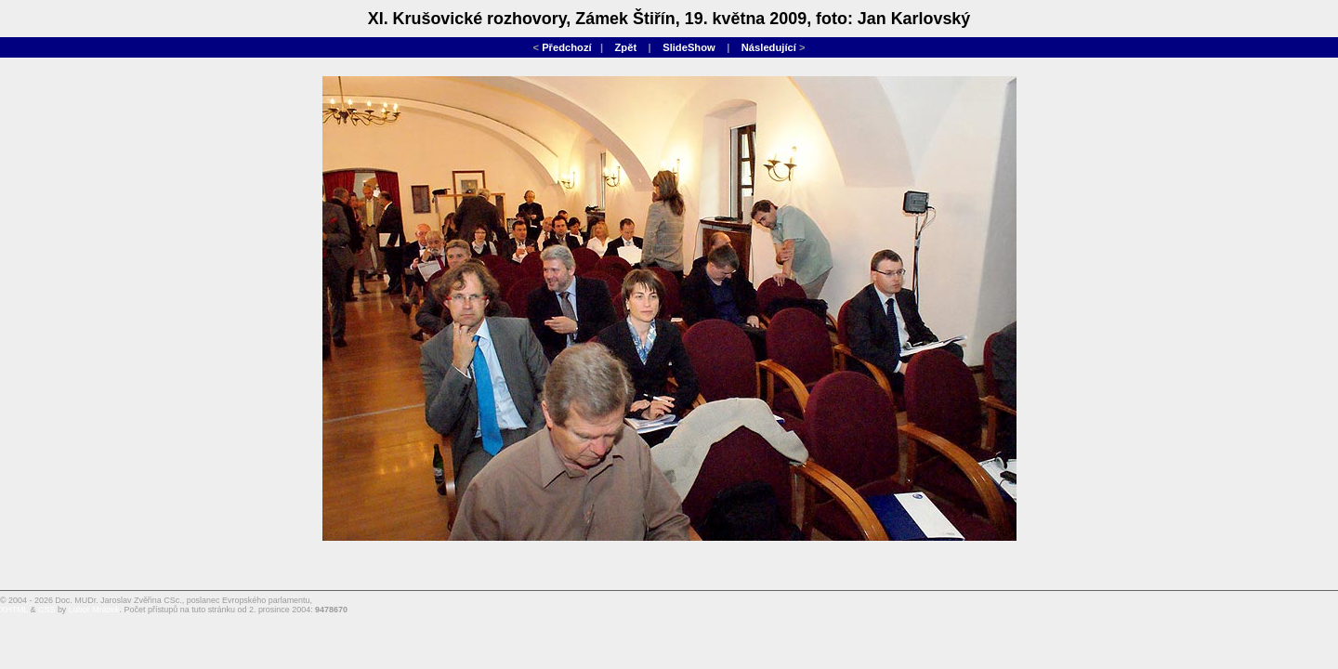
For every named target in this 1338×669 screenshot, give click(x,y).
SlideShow (688, 47)
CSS (46, 609)
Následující (768, 47)
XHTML (14, 609)
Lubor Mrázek (94, 609)
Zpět (626, 47)
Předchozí (566, 47)
